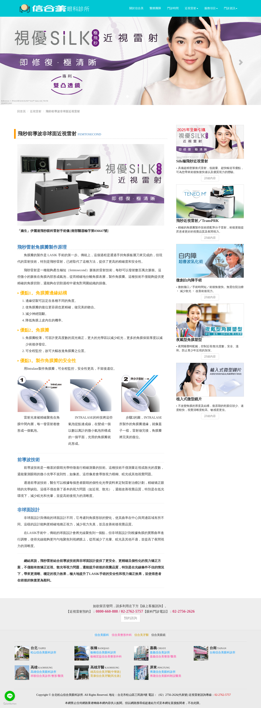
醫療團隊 (155, 8)
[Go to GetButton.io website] (9, 703)
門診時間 (173, 8)
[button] (19, 61)
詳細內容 (210, 178)
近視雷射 (191, 8)
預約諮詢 (130, 618)
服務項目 (211, 8)
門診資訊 (230, 8)
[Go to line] (10, 696)
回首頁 (21, 111)
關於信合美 (136, 8)
